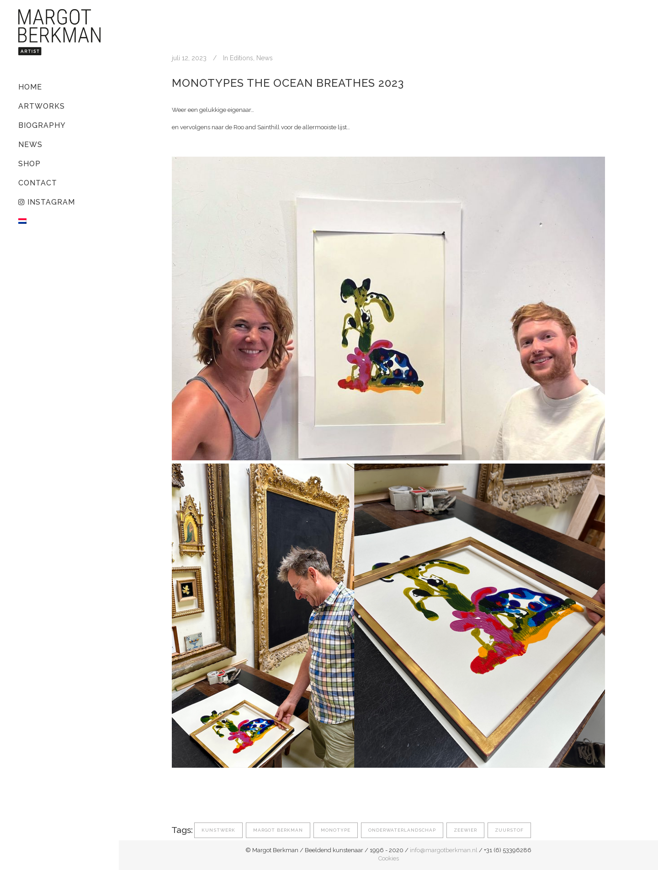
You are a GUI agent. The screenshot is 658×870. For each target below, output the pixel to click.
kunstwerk (218, 830)
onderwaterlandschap (402, 830)
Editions (241, 58)
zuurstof (509, 830)
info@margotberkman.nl (444, 850)
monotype (335, 830)
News (264, 58)
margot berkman (278, 830)
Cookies (388, 858)
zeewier (465, 830)
